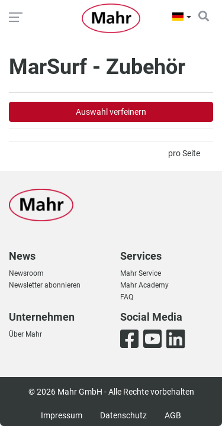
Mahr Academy (144, 285)
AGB (173, 415)
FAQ (126, 297)
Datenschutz (123, 415)
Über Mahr (25, 334)
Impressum (61, 415)
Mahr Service (140, 273)
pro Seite (184, 153)
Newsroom (26, 273)
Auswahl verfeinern (111, 112)
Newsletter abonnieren (45, 285)
